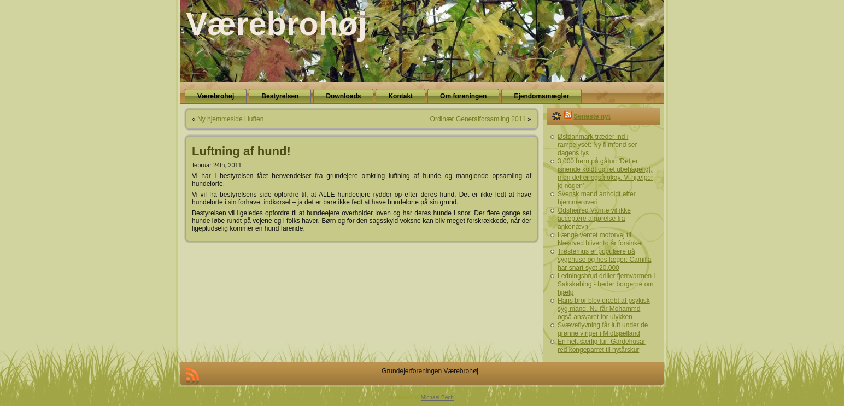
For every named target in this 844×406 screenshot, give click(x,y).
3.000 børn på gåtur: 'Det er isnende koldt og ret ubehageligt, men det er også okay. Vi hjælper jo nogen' (605, 173)
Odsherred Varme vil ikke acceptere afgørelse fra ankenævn (594, 219)
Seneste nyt (591, 116)
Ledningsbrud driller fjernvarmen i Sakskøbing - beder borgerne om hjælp (606, 284)
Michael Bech (437, 398)
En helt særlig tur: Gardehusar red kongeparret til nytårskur (602, 346)
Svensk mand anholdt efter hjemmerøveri (597, 198)
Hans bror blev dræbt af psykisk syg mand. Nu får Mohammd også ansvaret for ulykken (604, 309)
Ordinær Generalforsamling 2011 (478, 119)
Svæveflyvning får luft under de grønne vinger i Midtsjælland (603, 329)
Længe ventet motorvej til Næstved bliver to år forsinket (600, 239)
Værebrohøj (276, 24)
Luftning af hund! (241, 151)
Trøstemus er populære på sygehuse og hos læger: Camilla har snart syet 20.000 (604, 260)
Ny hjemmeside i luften (230, 119)
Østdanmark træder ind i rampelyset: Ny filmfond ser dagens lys (597, 145)
